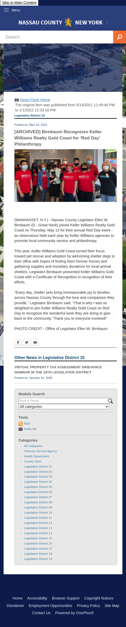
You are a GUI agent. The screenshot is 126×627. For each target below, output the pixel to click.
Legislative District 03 (38, 476)
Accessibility (37, 598)
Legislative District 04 (38, 481)
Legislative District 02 (38, 471)
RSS (27, 423)
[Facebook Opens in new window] (18, 343)
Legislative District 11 (38, 517)
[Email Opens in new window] (35, 343)
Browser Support (66, 598)
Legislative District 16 (38, 543)
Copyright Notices (98, 598)
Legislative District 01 (38, 466)
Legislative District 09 (38, 507)
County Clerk (32, 461)
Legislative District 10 (38, 512)
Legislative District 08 (38, 502)
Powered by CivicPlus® (74, 613)
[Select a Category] (63, 406)
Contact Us (41, 613)
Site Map (112, 606)
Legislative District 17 (38, 548)
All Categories (33, 445)
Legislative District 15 (38, 538)
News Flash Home (35, 100)
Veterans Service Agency (40, 451)
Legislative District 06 (38, 492)
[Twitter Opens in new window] (26, 343)
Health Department (36, 456)
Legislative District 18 (38, 553)
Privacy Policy (88, 606)
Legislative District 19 (38, 558)
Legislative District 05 (38, 486)
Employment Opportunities (50, 606)
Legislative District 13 (38, 528)
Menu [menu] (16, 10)
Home (17, 598)
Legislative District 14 (38, 533)
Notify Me (30, 429)
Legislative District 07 (38, 497)
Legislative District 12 (38, 522)
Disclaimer (15, 606)
